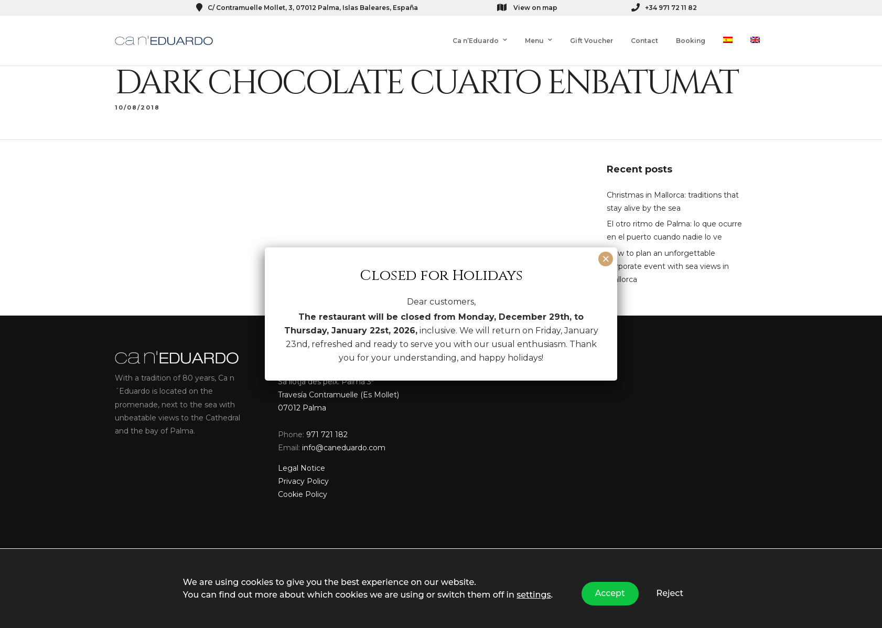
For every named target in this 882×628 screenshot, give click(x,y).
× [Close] (606, 259)
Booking (690, 41)
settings (534, 595)
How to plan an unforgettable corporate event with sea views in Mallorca (668, 268)
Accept (610, 593)
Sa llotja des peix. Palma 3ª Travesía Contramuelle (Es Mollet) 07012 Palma (338, 396)
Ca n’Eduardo (476, 41)
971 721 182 (327, 436)
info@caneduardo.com (343, 449)
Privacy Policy (303, 483)
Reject (670, 593)
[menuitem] (727, 41)
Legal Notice (301, 470)
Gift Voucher (591, 41)
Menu (534, 41)
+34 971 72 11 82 (664, 8)
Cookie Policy (302, 496)
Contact (644, 41)
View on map (527, 7)
